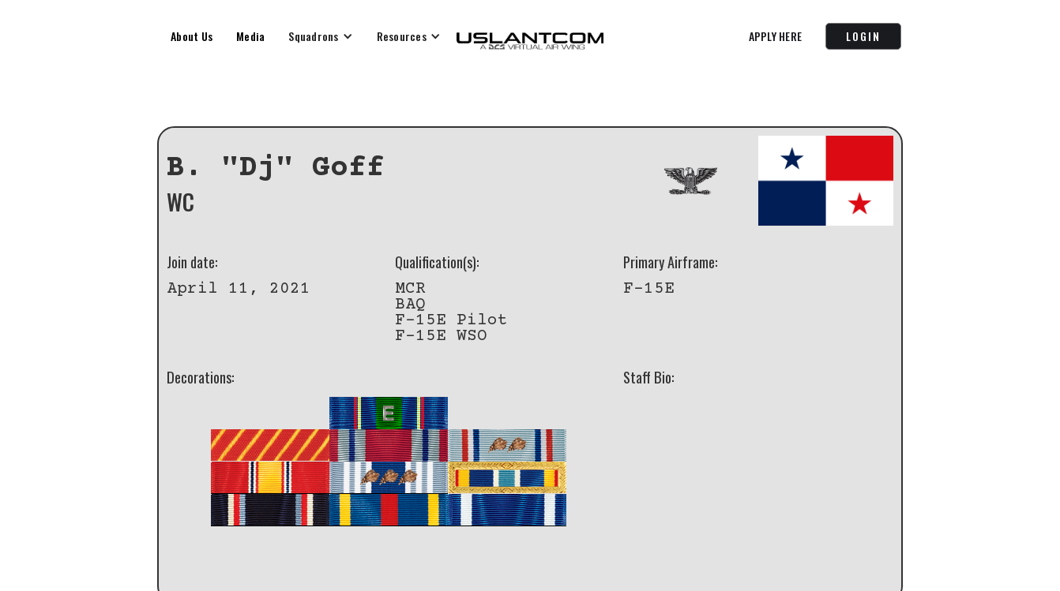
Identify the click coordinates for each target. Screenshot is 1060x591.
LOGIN (863, 36)
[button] (320, 36)
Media (250, 36)
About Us (191, 36)
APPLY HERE (776, 36)
